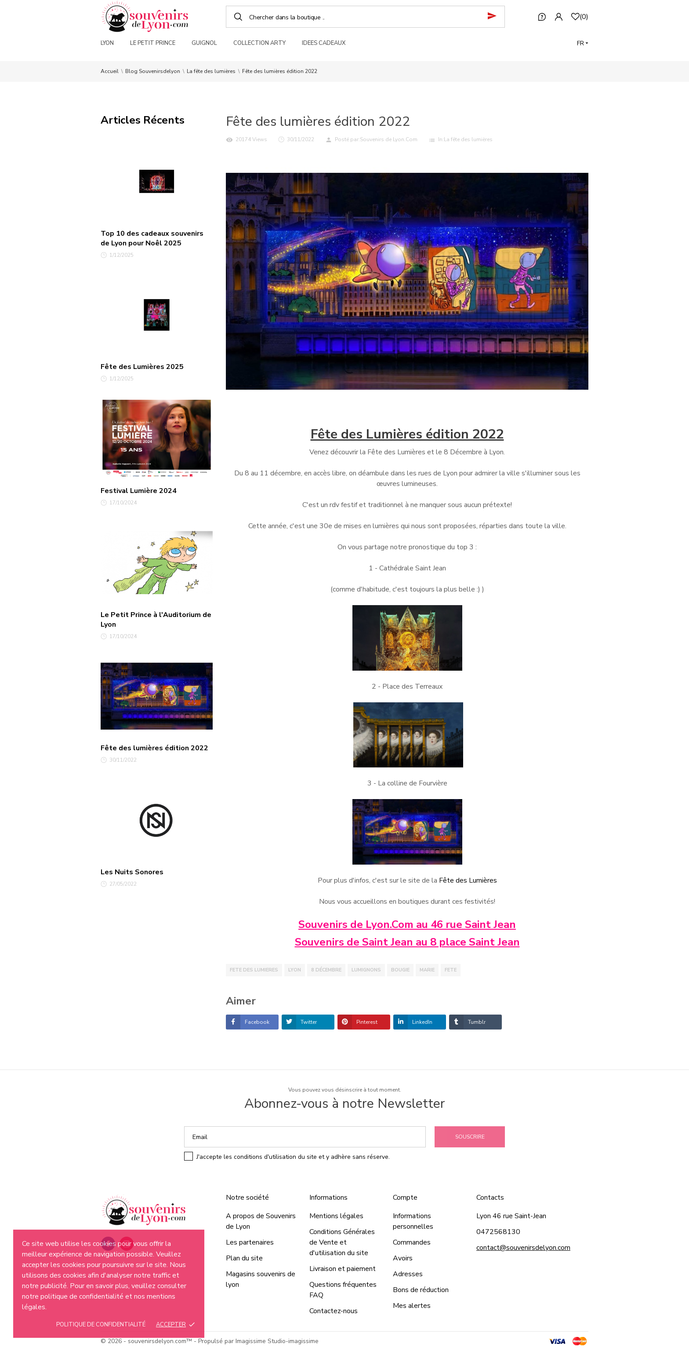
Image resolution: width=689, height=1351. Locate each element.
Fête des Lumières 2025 (142, 367)
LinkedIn (421, 1022)
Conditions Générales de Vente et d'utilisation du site (342, 1242)
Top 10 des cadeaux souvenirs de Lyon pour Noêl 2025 (152, 238)
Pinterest (366, 1022)
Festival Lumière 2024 (139, 491)
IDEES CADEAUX (323, 43)
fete (451, 970)
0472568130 (498, 1232)
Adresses (408, 1274)
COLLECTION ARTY (259, 43)
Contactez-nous (333, 1311)
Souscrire (470, 1136)
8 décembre (326, 970)
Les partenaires (250, 1242)
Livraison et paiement (342, 1269)
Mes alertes (412, 1306)
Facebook (256, 1022)
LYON (107, 43)
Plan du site (244, 1258)
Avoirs (403, 1258)
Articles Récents (143, 120)
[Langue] (582, 43)
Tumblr (476, 1022)
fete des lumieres (254, 970)
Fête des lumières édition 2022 (154, 748)
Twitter (308, 1022)
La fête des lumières (468, 139)
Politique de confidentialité (100, 1325)
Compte (405, 1197)
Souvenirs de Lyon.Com (388, 139)
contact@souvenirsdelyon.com (523, 1247)
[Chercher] (365, 17)
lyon (294, 970)
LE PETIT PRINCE (152, 43)
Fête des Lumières (468, 880)
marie (427, 970)
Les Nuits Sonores (132, 872)
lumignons (366, 970)
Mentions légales (336, 1216)
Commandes (412, 1242)
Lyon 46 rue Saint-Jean (511, 1216)
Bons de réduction (421, 1290)
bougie (400, 970)
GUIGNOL (204, 43)
